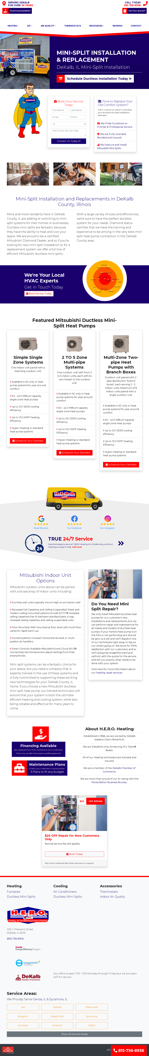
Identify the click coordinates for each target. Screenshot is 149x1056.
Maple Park (57, 1016)
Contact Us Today (68, 141)
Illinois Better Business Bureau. (109, 782)
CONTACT (136, 26)
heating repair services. (109, 672)
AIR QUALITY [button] (48, 26)
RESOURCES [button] (96, 26)
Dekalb (57, 1007)
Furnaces (13, 891)
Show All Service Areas (74, 1034)
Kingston (23, 1016)
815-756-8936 (128, 1050)
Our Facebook (74, 528)
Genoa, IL (39, 999)
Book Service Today (39, 293)
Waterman (91, 1007)
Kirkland (57, 1025)
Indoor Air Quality (112, 896)
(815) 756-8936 (15, 938)
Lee (23, 1007)
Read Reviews (41, 528)
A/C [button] (29, 26)
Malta (91, 1025)
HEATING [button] (13, 26)
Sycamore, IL (58, 999)
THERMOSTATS (72, 26)
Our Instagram (107, 528)
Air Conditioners (65, 891)
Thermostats (109, 891)
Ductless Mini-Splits (21, 896)
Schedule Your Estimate (28, 440)
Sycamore (91, 1016)
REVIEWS (118, 26)
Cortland (23, 1025)
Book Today (74, 854)
